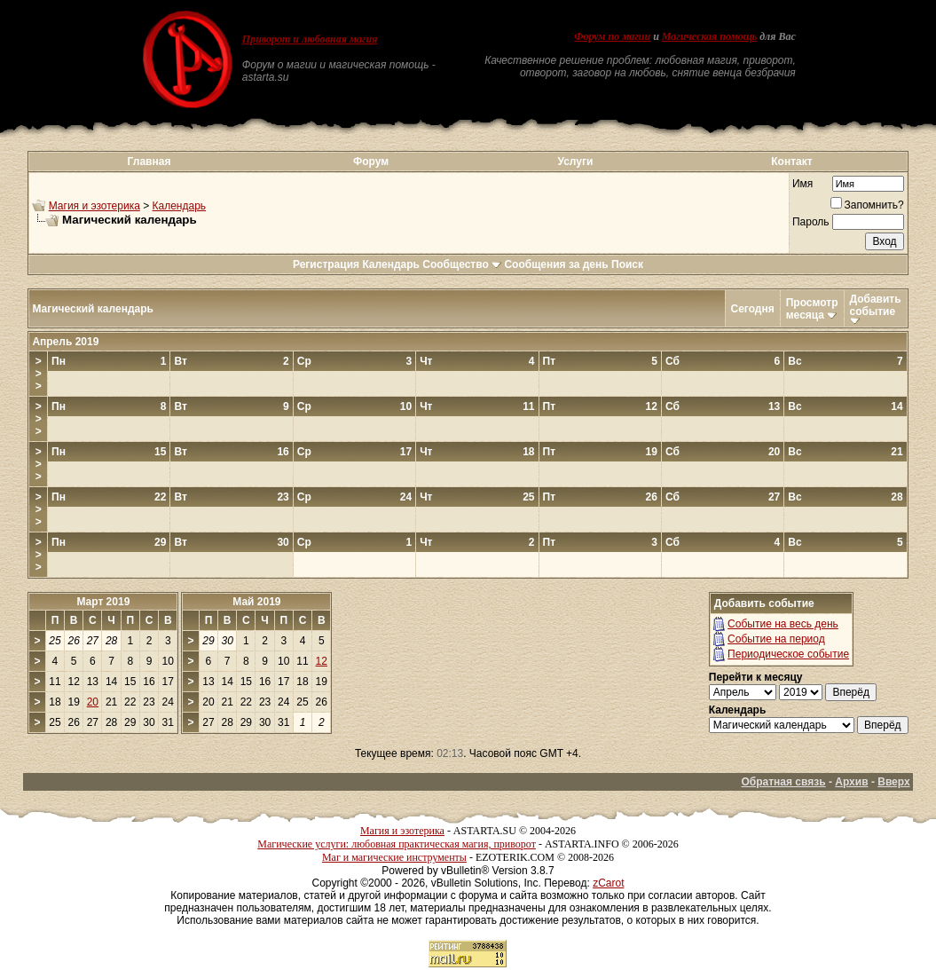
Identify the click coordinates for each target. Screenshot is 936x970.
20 (92, 702)
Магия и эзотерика (94, 206)
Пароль (811, 222)
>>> (38, 373)
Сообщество (461, 264)
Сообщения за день (556, 264)
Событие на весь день (783, 624)
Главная (149, 161)
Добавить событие (875, 305)
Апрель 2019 (65, 341)
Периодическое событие (788, 654)
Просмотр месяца (812, 308)
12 (321, 661)
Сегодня (753, 309)
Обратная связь (783, 782)
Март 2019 (103, 601)
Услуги (575, 161)
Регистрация (326, 264)
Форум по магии (612, 36)
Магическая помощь (709, 36)
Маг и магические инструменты (394, 857)
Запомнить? (867, 205)
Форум (371, 161)
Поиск (627, 264)
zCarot (608, 883)
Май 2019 (256, 601)
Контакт (791, 161)
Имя (802, 183)
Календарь (180, 206)
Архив (851, 782)
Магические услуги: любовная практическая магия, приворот (396, 844)
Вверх (893, 782)
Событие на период (776, 639)
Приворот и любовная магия (310, 39)
